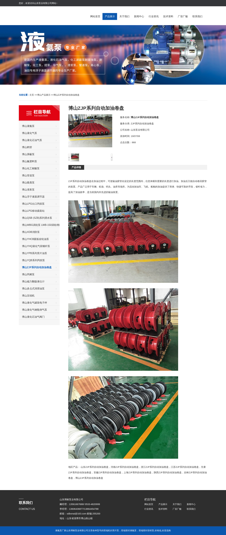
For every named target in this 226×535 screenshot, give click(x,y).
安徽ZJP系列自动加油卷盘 (107, 472)
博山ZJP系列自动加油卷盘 (66, 95)
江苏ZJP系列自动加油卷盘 (185, 467)
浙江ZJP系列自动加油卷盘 (155, 467)
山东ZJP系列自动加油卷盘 (94, 467)
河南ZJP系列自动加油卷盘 (125, 467)
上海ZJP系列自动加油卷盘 (137, 472)
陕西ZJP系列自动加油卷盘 (168, 472)
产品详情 (76, 167)
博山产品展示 (43, 95)
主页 (32, 95)
